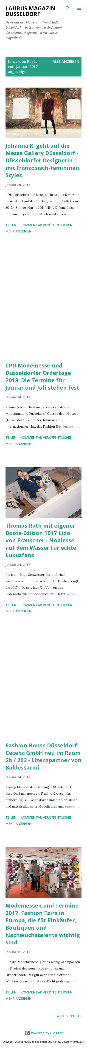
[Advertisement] (43, 298)
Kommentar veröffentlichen (47, 225)
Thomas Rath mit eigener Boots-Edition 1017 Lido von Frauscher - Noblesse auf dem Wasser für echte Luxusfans (41, 540)
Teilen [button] (11, 225)
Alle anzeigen (66, 61)
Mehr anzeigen (19, 231)
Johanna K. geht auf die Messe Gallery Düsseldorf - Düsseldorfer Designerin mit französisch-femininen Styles (42, 160)
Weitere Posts (68, 1016)
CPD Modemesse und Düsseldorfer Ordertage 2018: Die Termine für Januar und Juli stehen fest (42, 376)
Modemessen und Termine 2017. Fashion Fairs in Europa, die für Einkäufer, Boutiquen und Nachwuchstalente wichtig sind (43, 924)
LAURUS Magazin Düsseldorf (31, 11)
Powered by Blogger (44, 1033)
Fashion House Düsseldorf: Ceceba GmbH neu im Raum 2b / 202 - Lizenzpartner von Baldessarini (43, 756)
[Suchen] (67, 8)
